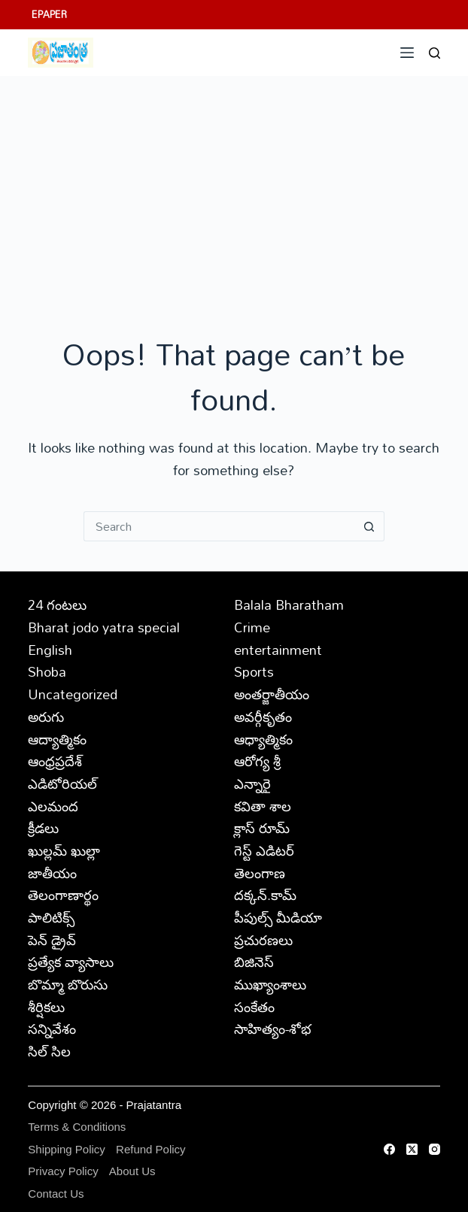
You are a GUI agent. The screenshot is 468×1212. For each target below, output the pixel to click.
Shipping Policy (66, 1149)
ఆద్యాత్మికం (57, 739)
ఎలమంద (53, 806)
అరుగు (46, 716)
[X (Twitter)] (412, 1149)
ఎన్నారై (252, 783)
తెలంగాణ (259, 872)
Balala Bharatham (289, 604)
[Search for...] (219, 526)
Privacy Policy (63, 1171)
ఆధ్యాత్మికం (263, 739)
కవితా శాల (262, 806)
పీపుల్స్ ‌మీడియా (278, 917)
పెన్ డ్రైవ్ (52, 939)
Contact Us (56, 1193)
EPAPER (49, 14)
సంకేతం (254, 1006)
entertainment (278, 649)
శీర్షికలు (46, 1006)
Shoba (47, 671)
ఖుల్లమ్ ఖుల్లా (64, 850)
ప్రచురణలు (263, 939)
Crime (252, 627)
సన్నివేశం (52, 1028)
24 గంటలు (57, 604)
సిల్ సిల (49, 1051)
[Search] (434, 53)
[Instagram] (434, 1149)
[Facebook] (389, 1149)
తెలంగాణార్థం (63, 894)
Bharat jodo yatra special (104, 627)
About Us (132, 1171)
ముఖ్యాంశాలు (270, 984)
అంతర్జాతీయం (271, 694)
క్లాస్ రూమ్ (262, 827)
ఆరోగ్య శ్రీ (257, 760)
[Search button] (369, 526)
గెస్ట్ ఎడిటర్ (264, 850)
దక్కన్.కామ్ (265, 894)
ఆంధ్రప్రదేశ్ (55, 760)
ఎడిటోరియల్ (62, 783)
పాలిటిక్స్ (51, 917)
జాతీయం (52, 872)
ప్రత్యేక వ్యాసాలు (71, 961)
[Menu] (407, 52)
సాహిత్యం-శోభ (272, 1028)
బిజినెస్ (254, 961)
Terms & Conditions (77, 1126)
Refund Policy (151, 1149)
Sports (254, 671)
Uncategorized (72, 694)
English (50, 649)
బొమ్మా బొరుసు (68, 984)
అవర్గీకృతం (263, 716)
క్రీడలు (43, 827)
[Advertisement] (234, 188)
